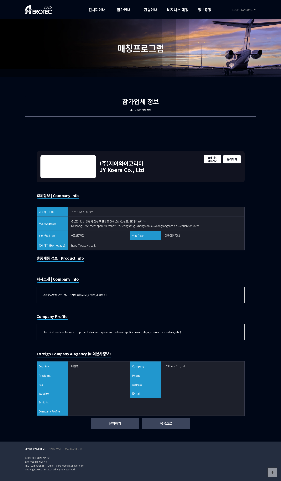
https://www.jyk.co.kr (83, 245)
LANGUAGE (248, 10)
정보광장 (204, 9)
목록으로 (166, 423)
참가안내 (124, 9)
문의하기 (232, 159)
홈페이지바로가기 (212, 159)
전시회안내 (97, 9)
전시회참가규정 (73, 449)
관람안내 (151, 9)
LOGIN (235, 10)
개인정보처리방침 (35, 449)
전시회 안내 (54, 449)
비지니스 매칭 (177, 9)
